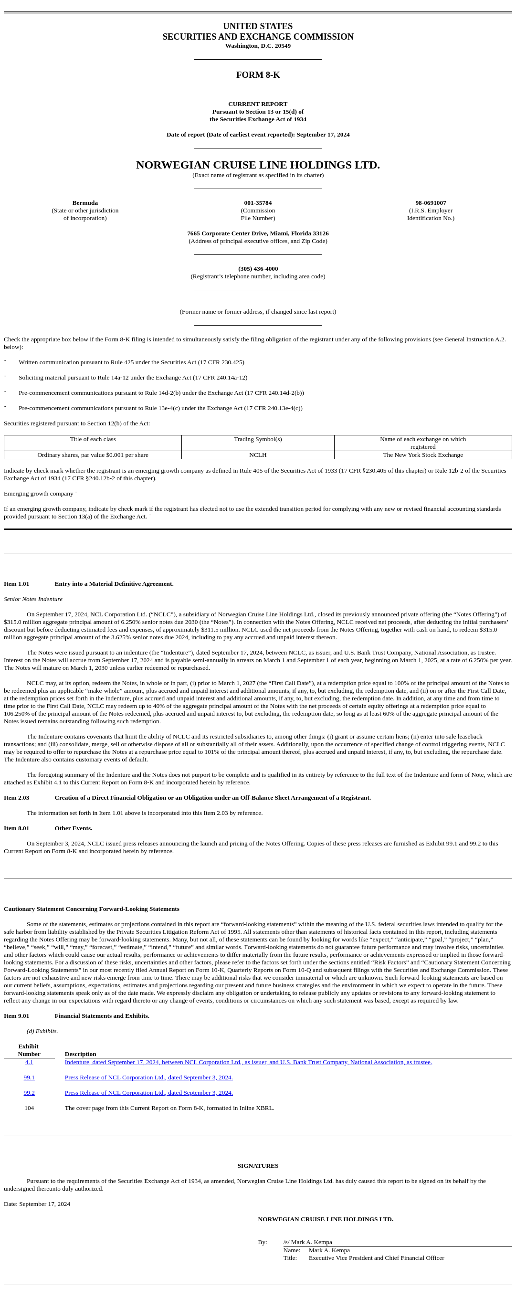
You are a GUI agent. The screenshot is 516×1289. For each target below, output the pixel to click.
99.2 (29, 1092)
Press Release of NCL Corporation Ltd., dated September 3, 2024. (149, 1077)
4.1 (29, 1062)
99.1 (29, 1077)
